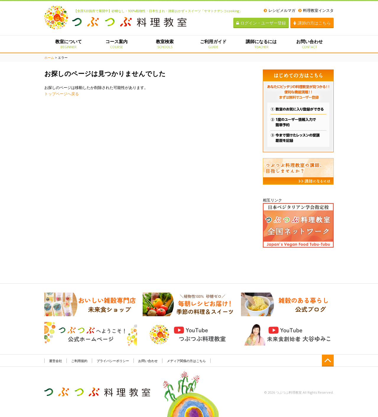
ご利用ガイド (213, 43)
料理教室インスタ (316, 10)
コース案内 (116, 43)
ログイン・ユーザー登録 (261, 23)
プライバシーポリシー (113, 360)
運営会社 (55, 360)
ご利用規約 (79, 360)
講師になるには (261, 43)
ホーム (49, 57)
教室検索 (165, 43)
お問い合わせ (310, 43)
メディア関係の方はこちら (186, 360)
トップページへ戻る (61, 93)
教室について (68, 43)
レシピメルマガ (279, 10)
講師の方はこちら (312, 23)
